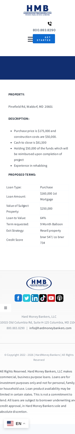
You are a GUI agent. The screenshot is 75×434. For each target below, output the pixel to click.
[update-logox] (37, 5)
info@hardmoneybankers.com (50, 328)
